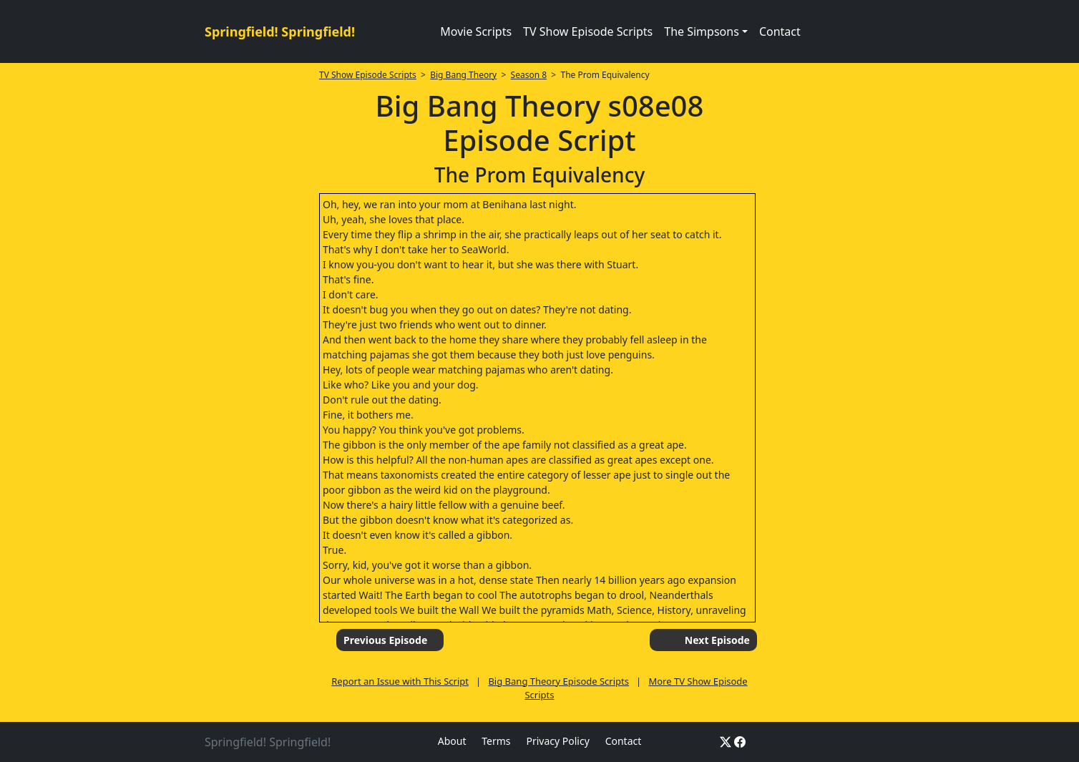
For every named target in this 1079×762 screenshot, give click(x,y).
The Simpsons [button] (701, 31)
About (452, 741)
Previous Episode (385, 640)
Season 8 (529, 75)
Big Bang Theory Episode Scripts (558, 681)
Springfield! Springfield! (280, 31)
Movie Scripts (476, 31)
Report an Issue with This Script (400, 681)
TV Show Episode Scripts (588, 31)
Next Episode (717, 640)
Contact (780, 31)
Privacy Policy (557, 741)
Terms (496, 741)
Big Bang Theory (463, 75)
